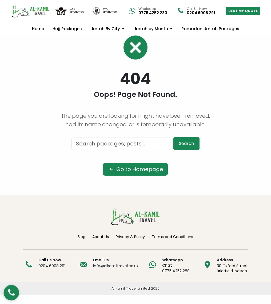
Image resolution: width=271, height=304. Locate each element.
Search (186, 152)
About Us (100, 245)
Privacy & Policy (130, 245)
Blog (81, 245)
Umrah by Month (150, 28)
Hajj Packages (67, 28)
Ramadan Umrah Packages (210, 28)
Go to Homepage (135, 177)
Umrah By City (105, 28)
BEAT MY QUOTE (243, 10)
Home (38, 28)
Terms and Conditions (172, 245)
